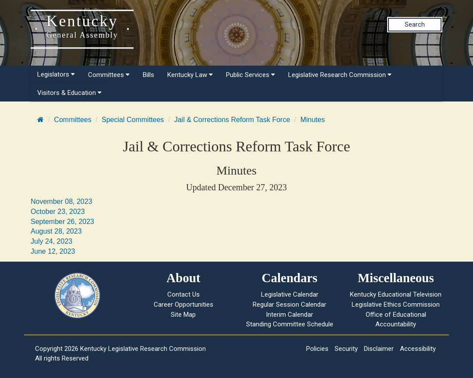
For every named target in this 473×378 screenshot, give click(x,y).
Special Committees (133, 119)
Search (415, 24)
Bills (148, 75)
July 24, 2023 (51, 241)
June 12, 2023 (53, 251)
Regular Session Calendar (289, 304)
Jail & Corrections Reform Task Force (232, 119)
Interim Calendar (289, 314)
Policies (317, 349)
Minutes (312, 119)
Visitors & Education (69, 93)
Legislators (56, 74)
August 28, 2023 (56, 231)
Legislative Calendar (289, 294)
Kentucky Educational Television (395, 294)
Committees (109, 75)
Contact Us (183, 294)
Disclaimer (379, 349)
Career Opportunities (183, 304)
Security (346, 349)
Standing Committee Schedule (289, 324)
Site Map (183, 314)
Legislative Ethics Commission (396, 304)
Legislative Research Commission (340, 75)
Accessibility (418, 349)
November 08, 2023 (61, 201)
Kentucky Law (190, 75)
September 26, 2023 (62, 221)
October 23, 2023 (58, 211)
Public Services (250, 75)
